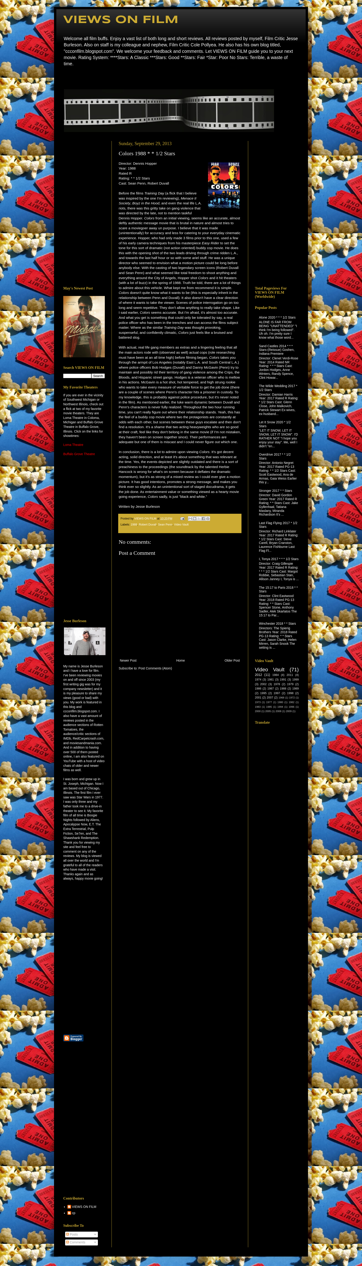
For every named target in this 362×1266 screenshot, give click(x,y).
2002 (263, 684)
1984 (275, 675)
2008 (278, 711)
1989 (295, 688)
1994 (280, 706)
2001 (258, 697)
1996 (291, 706)
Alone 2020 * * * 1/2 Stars (277, 317)
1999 (295, 679)
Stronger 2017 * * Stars (275, 491)
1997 (277, 693)
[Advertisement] (84, 210)
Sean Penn (165, 524)
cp (73, 1213)
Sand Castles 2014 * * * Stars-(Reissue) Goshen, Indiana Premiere (277, 350)
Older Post (232, 660)
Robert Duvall (147, 524)
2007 (270, 697)
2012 (258, 675)
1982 (291, 702)
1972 (292, 697)
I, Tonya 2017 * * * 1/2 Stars (279, 559)
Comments (75, 1242)
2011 (290, 675)
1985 (269, 706)
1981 (270, 679)
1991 (283, 679)
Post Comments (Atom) (155, 668)
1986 (258, 688)
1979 (290, 684)
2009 (289, 711)
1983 (258, 706)
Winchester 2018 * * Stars (277, 623)
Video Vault (181, 524)
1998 (290, 693)
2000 (258, 711)
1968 (281, 697)
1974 (258, 679)
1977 (269, 702)
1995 (263, 693)
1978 (277, 684)
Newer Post (128, 660)
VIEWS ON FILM (120, 20)
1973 (258, 702)
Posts (72, 1234)
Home (64, 77)
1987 (270, 688)
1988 (134, 524)
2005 (268, 711)
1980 (280, 702)
